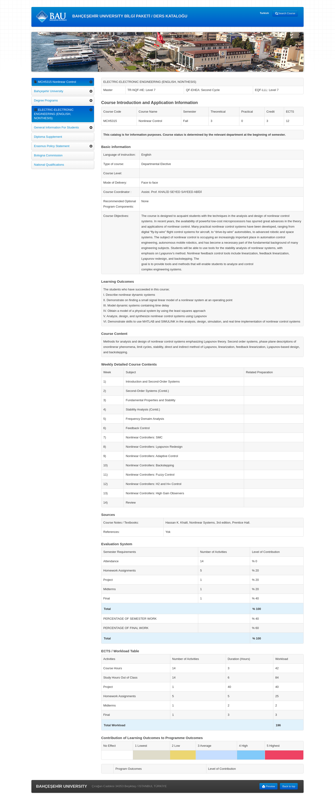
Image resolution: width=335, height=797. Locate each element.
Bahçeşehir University (48, 91)
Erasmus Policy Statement (51, 146)
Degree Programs (46, 100)
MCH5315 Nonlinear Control (55, 82)
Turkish (264, 13)
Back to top (288, 786)
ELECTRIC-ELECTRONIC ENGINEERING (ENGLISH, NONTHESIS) (54, 114)
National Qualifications (49, 164)
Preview (268, 786)
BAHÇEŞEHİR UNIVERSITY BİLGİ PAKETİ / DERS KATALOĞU (111, 16)
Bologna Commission (48, 155)
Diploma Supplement (48, 136)
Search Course (285, 13)
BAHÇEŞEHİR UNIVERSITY (61, 786)
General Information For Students (56, 127)
